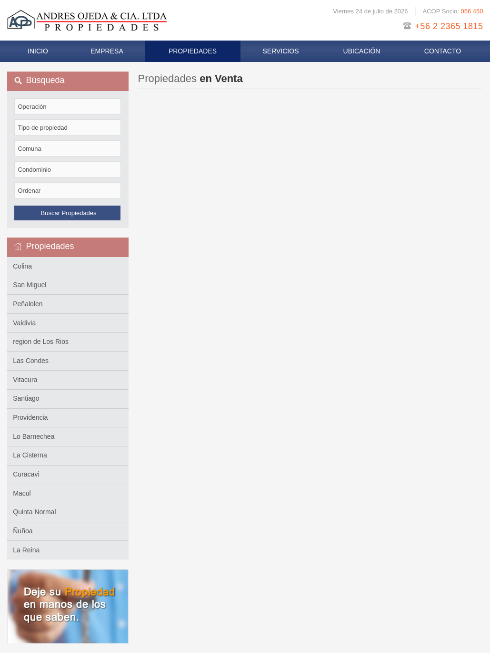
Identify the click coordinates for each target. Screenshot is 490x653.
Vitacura (25, 380)
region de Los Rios (41, 341)
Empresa (106, 51)
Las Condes (31, 360)
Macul (21, 493)
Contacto (442, 51)
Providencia (30, 417)
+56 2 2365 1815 (449, 26)
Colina (22, 266)
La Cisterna (30, 455)
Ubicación (361, 51)
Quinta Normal (34, 512)
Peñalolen (27, 304)
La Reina (26, 550)
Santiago (26, 398)
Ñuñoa (22, 531)
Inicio (38, 51)
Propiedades (193, 51)
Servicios (281, 51)
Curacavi (26, 474)
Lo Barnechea (33, 436)
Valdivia (24, 323)
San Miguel (29, 285)
